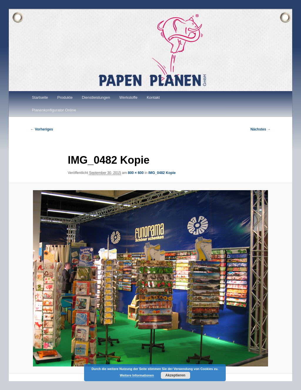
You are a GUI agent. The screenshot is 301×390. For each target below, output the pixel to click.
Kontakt (153, 97)
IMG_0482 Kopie (162, 173)
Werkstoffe (128, 97)
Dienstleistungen (96, 97)
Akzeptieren (175, 375)
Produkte (65, 97)
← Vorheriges (41, 129)
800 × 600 (136, 173)
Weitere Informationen (137, 375)
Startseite (40, 97)
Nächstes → (260, 129)
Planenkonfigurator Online (54, 110)
